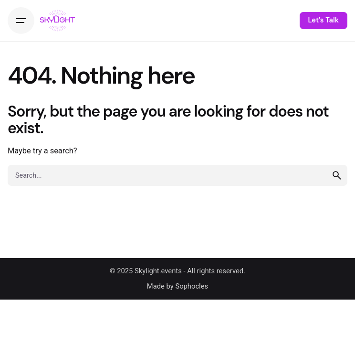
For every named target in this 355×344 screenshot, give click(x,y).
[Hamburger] (21, 20)
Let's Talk (323, 20)
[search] (336, 175)
